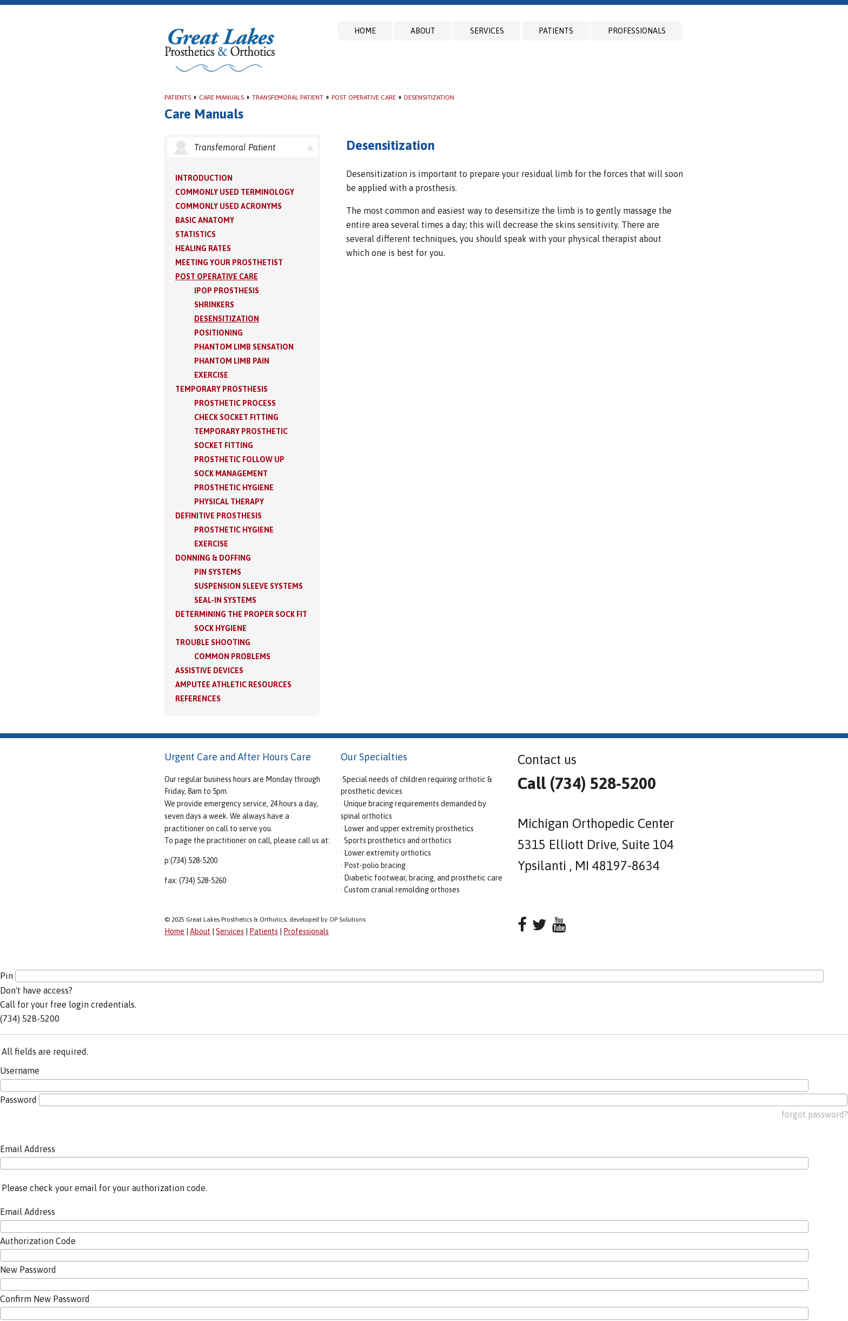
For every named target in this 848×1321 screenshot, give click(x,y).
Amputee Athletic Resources (233, 684)
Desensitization (429, 97)
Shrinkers (214, 304)
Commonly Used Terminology (234, 192)
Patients (556, 31)
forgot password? (814, 1114)
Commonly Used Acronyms (228, 206)
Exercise (211, 375)
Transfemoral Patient (287, 97)
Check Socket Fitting (236, 417)
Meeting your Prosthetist (229, 262)
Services (487, 31)
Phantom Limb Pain (231, 361)
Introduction (204, 178)
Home (365, 31)
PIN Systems (217, 572)
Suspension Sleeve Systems (248, 586)
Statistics (195, 234)
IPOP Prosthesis (226, 290)
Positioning (218, 332)
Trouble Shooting (212, 642)
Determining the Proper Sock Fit (241, 614)
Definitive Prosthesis (218, 515)
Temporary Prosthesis (221, 389)
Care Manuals (221, 97)
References (198, 698)
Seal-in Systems (225, 600)
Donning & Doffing (213, 558)
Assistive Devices (209, 670)
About (422, 31)
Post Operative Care (364, 97)
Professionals (637, 31)
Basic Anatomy (204, 220)
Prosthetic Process (235, 403)
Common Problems (232, 656)
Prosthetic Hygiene (234, 487)
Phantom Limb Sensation (244, 347)
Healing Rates (203, 248)
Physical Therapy (229, 501)
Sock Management (231, 473)
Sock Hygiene (220, 628)
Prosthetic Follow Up (239, 459)
